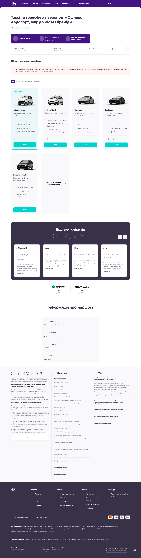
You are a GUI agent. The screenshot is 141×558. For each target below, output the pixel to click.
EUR (109, 3)
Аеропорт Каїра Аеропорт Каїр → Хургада (65, 446)
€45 (85, 145)
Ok (134, 550)
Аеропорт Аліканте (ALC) (92, 526)
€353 (116, 145)
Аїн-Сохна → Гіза (58, 386)
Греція (43, 539)
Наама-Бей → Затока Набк (61, 414)
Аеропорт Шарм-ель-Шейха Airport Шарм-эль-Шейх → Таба (70, 439)
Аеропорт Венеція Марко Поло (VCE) (21, 531)
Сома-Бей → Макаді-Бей (60, 393)
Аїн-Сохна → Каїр (59, 389)
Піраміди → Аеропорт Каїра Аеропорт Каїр (65, 396)
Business (28, 81)
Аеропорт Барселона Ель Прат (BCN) (21, 529)
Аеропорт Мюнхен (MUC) (93, 529)
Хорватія (73, 539)
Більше (52, 531)
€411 (24, 210)
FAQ (56, 3)
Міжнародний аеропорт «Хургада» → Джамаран (67, 421)
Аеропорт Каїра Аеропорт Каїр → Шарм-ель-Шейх (67, 435)
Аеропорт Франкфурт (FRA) (62, 529)
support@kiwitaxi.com (20, 517)
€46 (24, 145)
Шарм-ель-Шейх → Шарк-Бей (62, 428)
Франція (48, 539)
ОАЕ (69, 539)
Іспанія (34, 539)
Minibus (37, 81)
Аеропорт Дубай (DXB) (78, 526)
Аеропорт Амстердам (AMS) (77, 529)
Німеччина (90, 539)
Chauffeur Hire (81, 3)
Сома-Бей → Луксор (59, 407)
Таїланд (64, 539)
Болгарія (84, 539)
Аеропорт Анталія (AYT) (46, 526)
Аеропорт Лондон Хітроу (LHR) (40, 531)
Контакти (65, 3)
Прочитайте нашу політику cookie (116, 552)
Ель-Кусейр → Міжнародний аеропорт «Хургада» (67, 400)
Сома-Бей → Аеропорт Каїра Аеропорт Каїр (66, 432)
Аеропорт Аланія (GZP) (33, 526)
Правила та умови (21, 548)
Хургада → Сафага (59, 410)
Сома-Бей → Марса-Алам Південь (63, 442)
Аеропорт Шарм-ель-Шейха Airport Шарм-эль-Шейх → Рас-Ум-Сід (71, 450)
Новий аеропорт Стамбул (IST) (62, 526)
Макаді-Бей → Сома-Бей (60, 454)
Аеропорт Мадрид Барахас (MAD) (109, 526)
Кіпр (60, 539)
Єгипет (79, 539)
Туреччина (28, 539)
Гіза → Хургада (58, 418)
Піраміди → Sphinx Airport (61, 382)
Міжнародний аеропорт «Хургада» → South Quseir (67, 403)
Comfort (19, 81)
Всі (13, 81)
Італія (38, 539)
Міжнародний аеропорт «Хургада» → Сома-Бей (67, 425)
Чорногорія (54, 539)
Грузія (102, 539)
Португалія (97, 539)
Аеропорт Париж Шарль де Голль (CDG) (42, 529)
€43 (55, 145)
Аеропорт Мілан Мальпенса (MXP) (111, 529)
